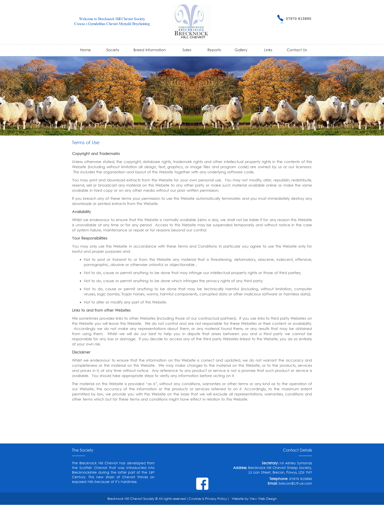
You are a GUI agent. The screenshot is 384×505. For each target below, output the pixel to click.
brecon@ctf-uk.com (295, 483)
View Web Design (263, 499)
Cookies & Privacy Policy (208, 499)
